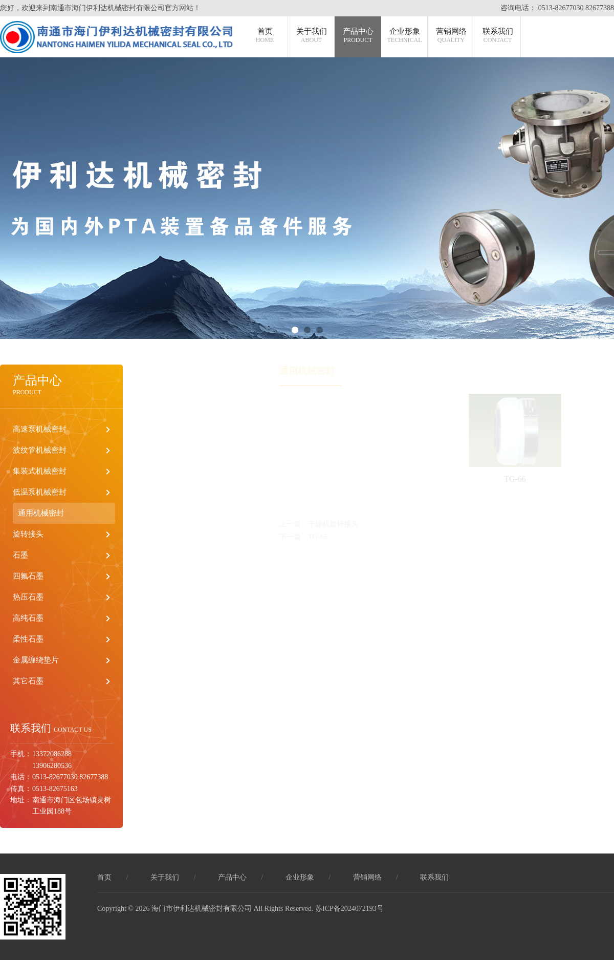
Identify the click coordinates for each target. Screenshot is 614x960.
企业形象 (404, 35)
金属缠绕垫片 (36, 660)
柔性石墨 (28, 639)
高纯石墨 (28, 618)
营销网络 (451, 35)
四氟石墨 (28, 576)
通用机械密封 (41, 513)
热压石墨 (28, 597)
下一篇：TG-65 (316, 537)
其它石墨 (28, 681)
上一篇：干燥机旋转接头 (332, 524)
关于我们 (311, 35)
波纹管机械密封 (40, 450)
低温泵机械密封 (40, 492)
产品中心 (358, 35)
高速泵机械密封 (40, 429)
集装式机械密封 (40, 471)
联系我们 (498, 35)
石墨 (20, 555)
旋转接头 (28, 534)
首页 (265, 35)
